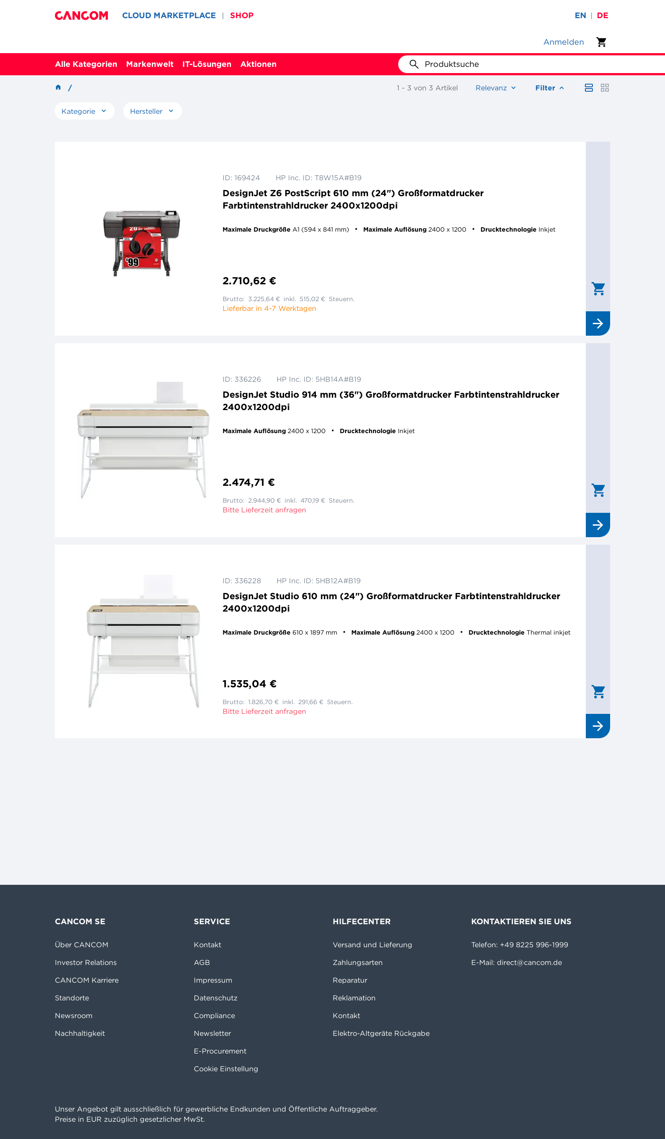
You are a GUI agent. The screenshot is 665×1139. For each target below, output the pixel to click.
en (580, 15)
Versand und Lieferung (372, 944)
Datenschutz (216, 997)
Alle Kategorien (86, 64)
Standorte (72, 997)
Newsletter (212, 1033)
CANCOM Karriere (87, 980)
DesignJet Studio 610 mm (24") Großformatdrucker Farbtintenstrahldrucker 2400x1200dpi (391, 602)
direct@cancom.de (529, 962)
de (602, 15)
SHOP (242, 15)
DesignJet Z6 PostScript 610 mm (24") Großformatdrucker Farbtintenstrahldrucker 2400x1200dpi (353, 199)
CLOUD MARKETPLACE (169, 15)
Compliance (214, 1015)
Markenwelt (149, 64)
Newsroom (73, 1015)
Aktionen (258, 64)
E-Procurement (220, 1050)
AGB (202, 962)
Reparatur (350, 980)
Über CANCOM (81, 944)
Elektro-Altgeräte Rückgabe (381, 1033)
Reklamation (354, 997)
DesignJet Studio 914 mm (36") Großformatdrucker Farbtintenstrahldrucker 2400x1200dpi (391, 400)
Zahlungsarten (358, 962)
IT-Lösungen (206, 64)
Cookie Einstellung (226, 1068)
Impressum (213, 980)
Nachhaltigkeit (80, 1033)
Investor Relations (86, 962)
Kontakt (207, 944)
